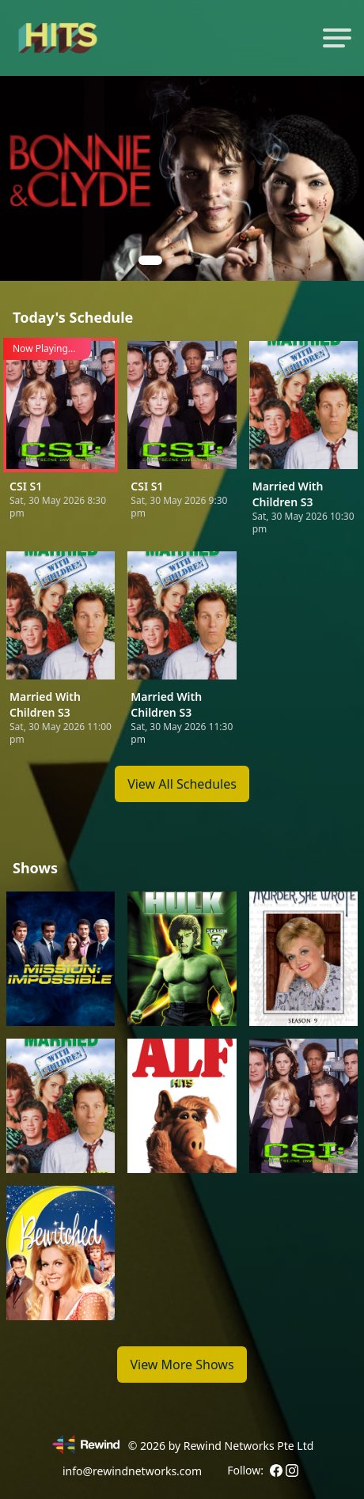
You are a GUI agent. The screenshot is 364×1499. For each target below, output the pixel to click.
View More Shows (181, 1364)
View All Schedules (182, 784)
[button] (150, 260)
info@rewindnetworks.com (132, 1470)
